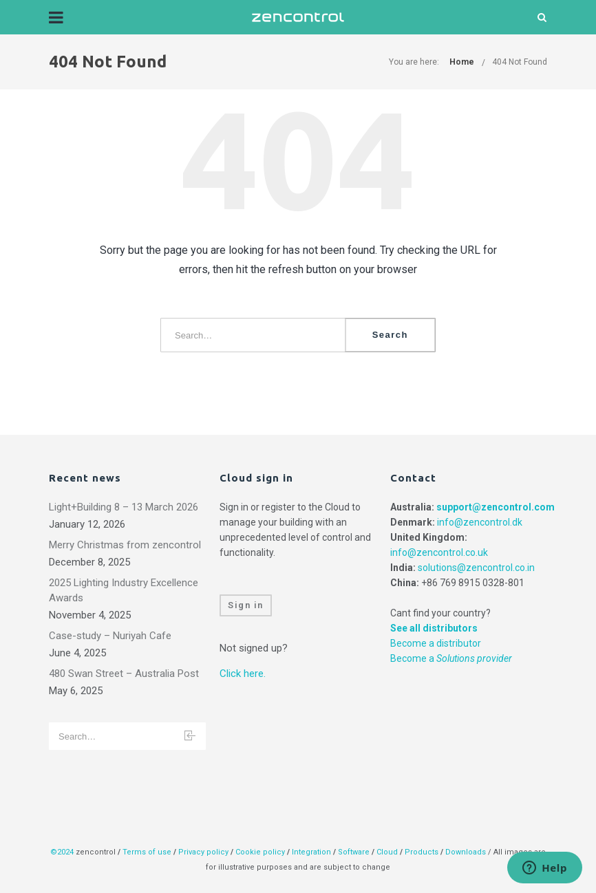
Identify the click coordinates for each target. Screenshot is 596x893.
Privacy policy (203, 852)
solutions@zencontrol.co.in (476, 567)
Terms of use (147, 852)
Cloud (388, 852)
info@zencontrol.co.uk (439, 552)
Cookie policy (260, 852)
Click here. (243, 673)
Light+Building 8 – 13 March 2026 (123, 507)
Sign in (246, 605)
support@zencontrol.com (495, 507)
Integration (311, 852)
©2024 (62, 852)
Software (354, 852)
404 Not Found (519, 62)
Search (390, 335)
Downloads (465, 852)
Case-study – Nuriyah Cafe (110, 636)
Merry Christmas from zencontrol (125, 545)
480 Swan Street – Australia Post (124, 673)
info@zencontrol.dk (479, 522)
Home (461, 62)
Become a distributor (435, 643)
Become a (451, 658)
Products (422, 852)
